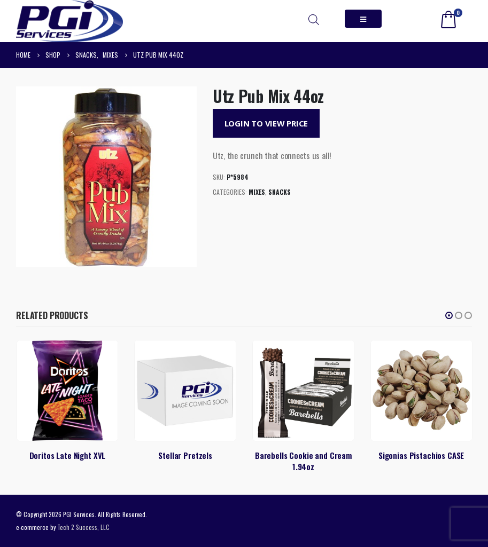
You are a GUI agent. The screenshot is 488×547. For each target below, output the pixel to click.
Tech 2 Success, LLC (83, 527)
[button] (449, 315)
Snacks (279, 191)
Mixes (257, 191)
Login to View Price (266, 123)
